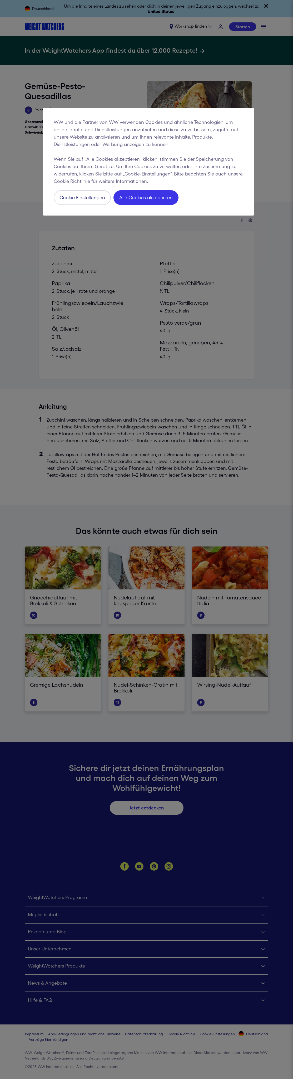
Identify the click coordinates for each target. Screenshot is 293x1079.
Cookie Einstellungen (82, 197)
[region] (148, 162)
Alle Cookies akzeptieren (146, 197)
